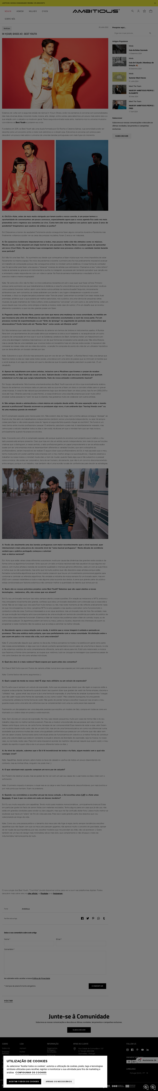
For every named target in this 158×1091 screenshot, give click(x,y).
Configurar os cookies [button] (31, 1072)
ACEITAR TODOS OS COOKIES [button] (24, 1081)
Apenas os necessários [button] (59, 1081)
